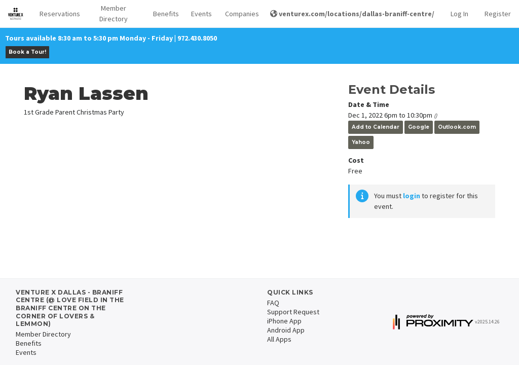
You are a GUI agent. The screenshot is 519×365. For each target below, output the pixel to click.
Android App (286, 330)
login (411, 195)
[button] (57, 14)
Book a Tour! (27, 52)
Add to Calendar (375, 127)
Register (498, 13)
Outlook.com (457, 127)
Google (418, 127)
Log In (459, 13)
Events (200, 13)
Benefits (164, 13)
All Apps (279, 339)
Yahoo (361, 142)
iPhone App (284, 320)
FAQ (273, 302)
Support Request (293, 311)
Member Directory (113, 13)
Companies (239, 13)
